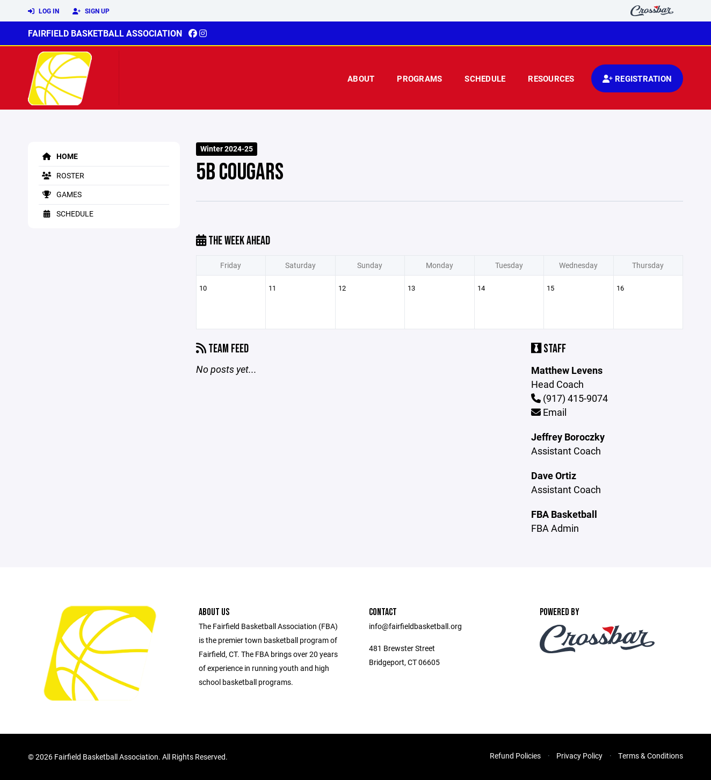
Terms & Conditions (650, 755)
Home (58, 156)
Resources (551, 78)
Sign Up (91, 11)
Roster (61, 175)
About (360, 78)
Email (549, 412)
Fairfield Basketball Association (105, 33)
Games (60, 194)
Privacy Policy (579, 755)
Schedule (485, 78)
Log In (43, 11)
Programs (419, 78)
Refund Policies (515, 755)
